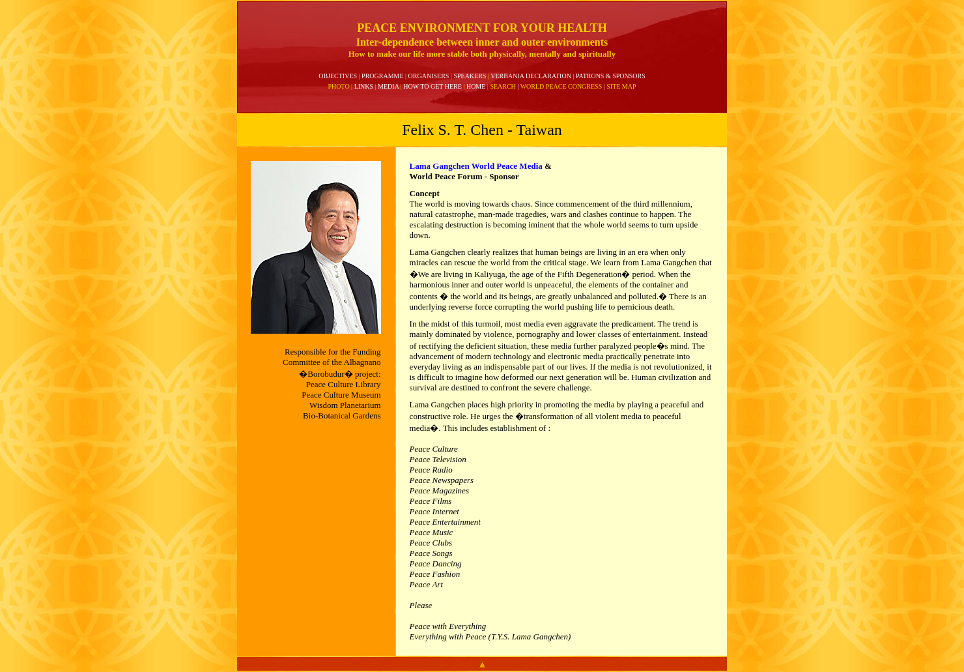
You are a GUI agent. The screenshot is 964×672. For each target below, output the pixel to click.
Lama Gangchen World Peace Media (476, 166)
